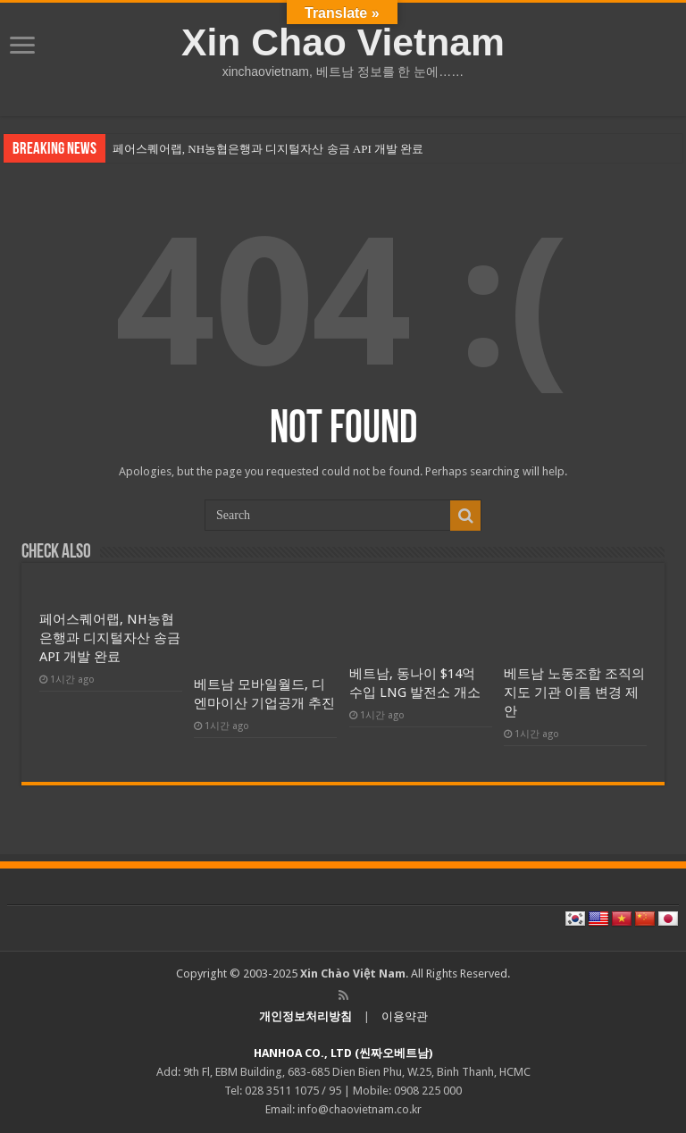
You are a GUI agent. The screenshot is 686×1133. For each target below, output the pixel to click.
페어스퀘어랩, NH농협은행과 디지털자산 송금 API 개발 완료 (268, 148)
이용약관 (404, 1016)
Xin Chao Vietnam (343, 42)
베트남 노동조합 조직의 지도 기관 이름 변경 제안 (574, 692)
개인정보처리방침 (305, 1016)
